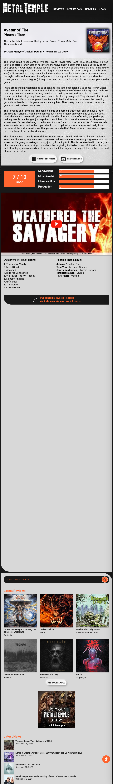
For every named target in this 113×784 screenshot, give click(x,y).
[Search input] (53, 579)
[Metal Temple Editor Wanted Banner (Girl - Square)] (56, 727)
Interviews (74, 9)
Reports (90, 9)
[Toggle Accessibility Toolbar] (106, 759)
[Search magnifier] (105, 579)
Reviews (58, 9)
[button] (56, 224)
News (102, 9)
